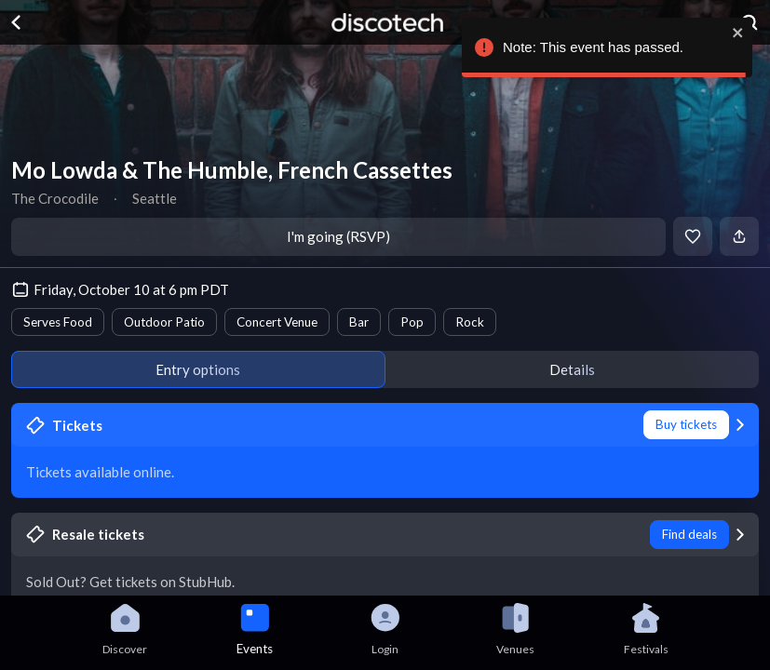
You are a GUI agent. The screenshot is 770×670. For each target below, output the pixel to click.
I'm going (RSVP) (338, 236)
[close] (735, 32)
